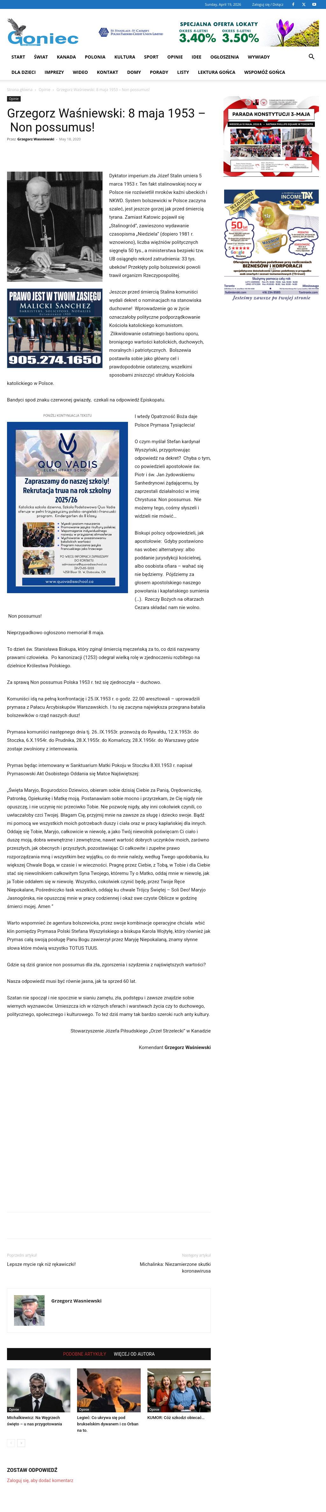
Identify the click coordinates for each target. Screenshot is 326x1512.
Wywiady (259, 57)
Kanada (66, 57)
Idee (197, 57)
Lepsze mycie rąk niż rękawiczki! (41, 1264)
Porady (159, 72)
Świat (41, 57)
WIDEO (80, 72)
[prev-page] (11, 1443)
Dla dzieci (23, 72)
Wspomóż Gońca (264, 72)
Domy (134, 72)
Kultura (124, 57)
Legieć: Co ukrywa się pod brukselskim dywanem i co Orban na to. (107, 1424)
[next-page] (21, 1443)
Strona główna (19, 89)
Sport (151, 57)
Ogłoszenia (224, 57)
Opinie (175, 57)
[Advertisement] (109, 1129)
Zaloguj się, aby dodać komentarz (40, 1480)
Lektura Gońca (217, 72)
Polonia (95, 57)
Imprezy (54, 72)
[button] (311, 57)
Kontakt (107, 72)
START (18, 57)
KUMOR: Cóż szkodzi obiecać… (176, 1417)
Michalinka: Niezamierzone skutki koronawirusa (175, 1267)
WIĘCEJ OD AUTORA (134, 1354)
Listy (183, 72)
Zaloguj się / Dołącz (267, 4)
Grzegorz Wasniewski (35, 139)
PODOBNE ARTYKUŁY (84, 1354)
